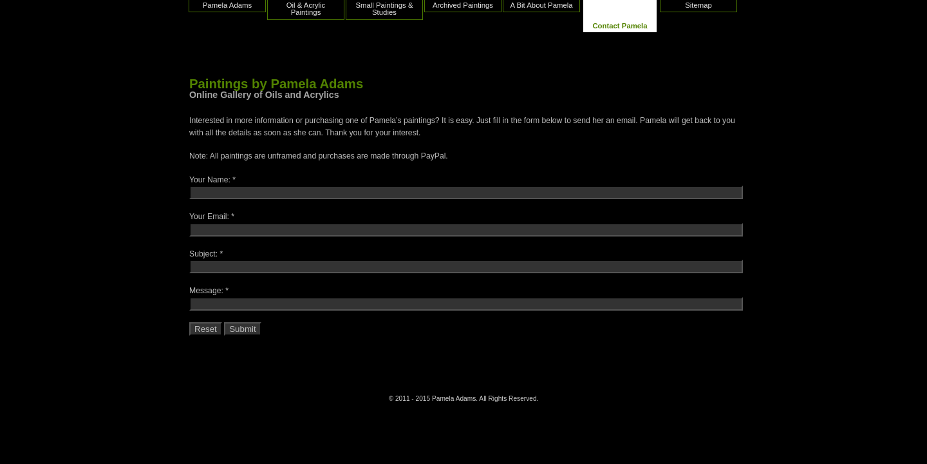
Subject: (203, 253)
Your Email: (209, 216)
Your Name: (209, 179)
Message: (206, 290)
